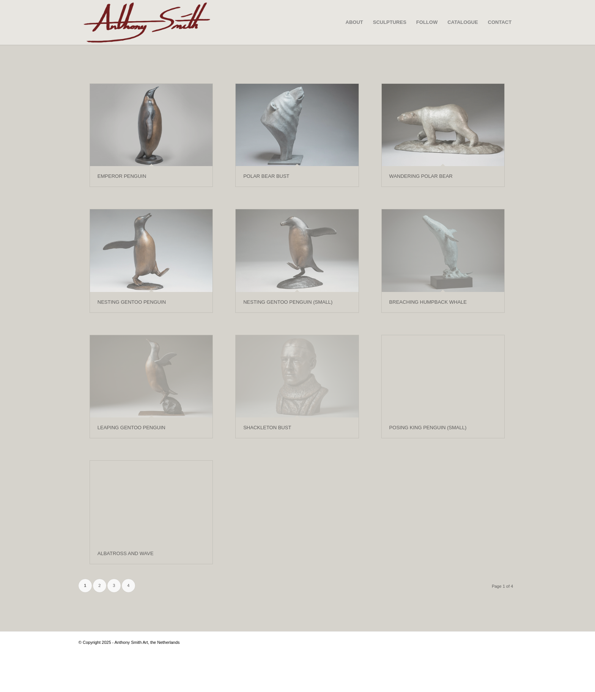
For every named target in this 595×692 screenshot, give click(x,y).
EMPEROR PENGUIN (122, 176)
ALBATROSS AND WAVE (126, 553)
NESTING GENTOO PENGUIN (132, 302)
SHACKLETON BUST (267, 427)
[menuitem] (354, 22)
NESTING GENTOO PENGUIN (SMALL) (287, 302)
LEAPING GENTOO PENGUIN (131, 427)
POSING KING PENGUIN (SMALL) (428, 427)
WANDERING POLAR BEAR (421, 176)
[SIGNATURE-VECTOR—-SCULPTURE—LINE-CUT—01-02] (147, 22)
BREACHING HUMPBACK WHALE (428, 302)
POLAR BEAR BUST (266, 176)
